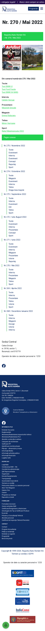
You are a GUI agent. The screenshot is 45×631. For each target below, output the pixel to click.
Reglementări (6, 432)
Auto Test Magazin (8, 488)
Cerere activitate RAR (9, 506)
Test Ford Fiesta (9, 89)
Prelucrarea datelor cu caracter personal (15, 485)
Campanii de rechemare (10, 441)
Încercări (5, 513)
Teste (11, 150)
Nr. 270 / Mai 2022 (11, 265)
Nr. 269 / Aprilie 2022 (13, 288)
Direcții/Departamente (9, 476)
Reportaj (12, 164)
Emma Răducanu (9, 115)
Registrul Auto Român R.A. (15, 35)
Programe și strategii (9, 495)
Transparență (6, 478)
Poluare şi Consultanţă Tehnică (12, 515)
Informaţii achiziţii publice (11, 453)
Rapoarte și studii (8, 497)
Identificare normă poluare (11, 446)
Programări (33, 9)
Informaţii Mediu (7, 451)
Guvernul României (18, 410)
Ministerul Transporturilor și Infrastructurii (25, 412)
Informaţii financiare (8, 455)
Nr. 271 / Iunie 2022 (12, 240)
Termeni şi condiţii (8, 483)
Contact (4, 527)
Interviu (12, 155)
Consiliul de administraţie (10, 469)
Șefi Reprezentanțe (8, 471)
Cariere (4, 492)
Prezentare (13, 230)
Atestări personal (8, 518)
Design (12, 324)
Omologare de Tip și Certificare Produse (15, 511)
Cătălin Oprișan (8, 100)
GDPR (30, 554)
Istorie (11, 258)
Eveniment (13, 153)
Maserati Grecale (9, 108)
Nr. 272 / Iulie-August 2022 (15, 217)
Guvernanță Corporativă (10, 481)
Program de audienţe (9, 529)
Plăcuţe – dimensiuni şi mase (12, 448)
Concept (12, 161)
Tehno (11, 187)
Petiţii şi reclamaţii (8, 531)
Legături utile (6, 458)
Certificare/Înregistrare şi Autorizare (14, 508)
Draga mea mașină (16, 190)
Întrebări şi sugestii (8, 534)
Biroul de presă (7, 538)
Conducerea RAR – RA (9, 467)
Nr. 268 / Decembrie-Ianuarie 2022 (18, 311)
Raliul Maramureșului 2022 (13, 131)
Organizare (5, 474)
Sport (11, 167)
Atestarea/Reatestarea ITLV (11, 437)
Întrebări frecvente (8, 430)
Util (10, 207)
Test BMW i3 (7, 86)
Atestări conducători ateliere (11, 439)
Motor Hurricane (8, 123)
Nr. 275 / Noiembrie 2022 (14, 145)
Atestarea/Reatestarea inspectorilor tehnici (16, 434)
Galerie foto (6, 490)
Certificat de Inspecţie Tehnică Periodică (15, 520)
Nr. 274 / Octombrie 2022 (14, 171)
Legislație (5, 465)
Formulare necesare (8, 504)
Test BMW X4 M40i (10, 92)
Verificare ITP (6, 444)
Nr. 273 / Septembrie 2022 (15, 194)
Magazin (12, 178)
